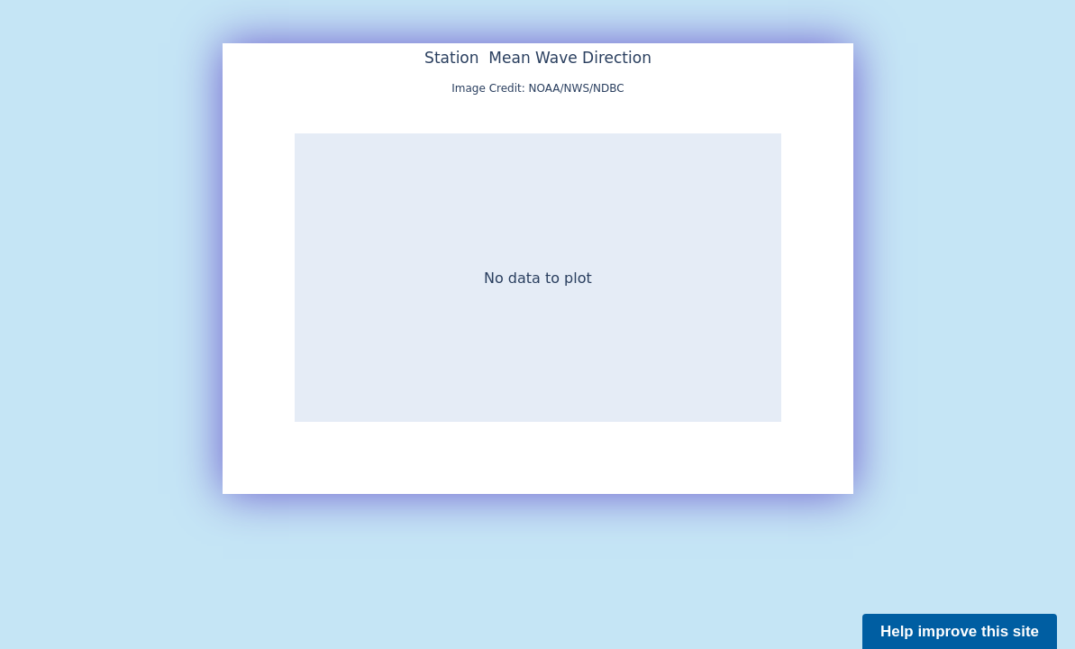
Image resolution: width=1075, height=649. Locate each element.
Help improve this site (959, 631)
